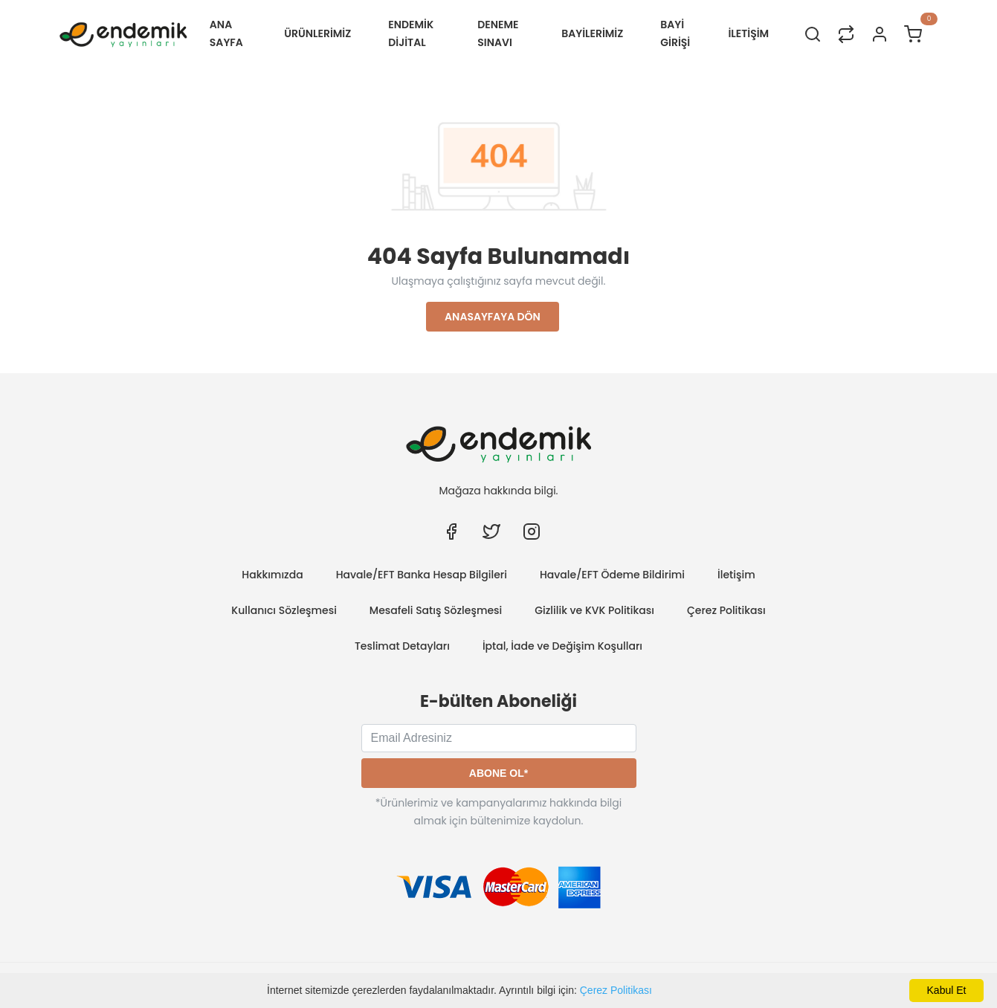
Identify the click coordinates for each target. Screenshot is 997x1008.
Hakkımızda (272, 574)
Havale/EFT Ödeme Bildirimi (612, 574)
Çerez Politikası (616, 990)
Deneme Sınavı (497, 33)
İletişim (736, 574)
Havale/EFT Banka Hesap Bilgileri (421, 574)
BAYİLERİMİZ (592, 33)
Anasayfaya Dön (493, 316)
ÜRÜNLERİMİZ (317, 33)
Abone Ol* (498, 773)
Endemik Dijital (410, 33)
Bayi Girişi (675, 33)
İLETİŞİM (748, 33)
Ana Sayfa (226, 33)
